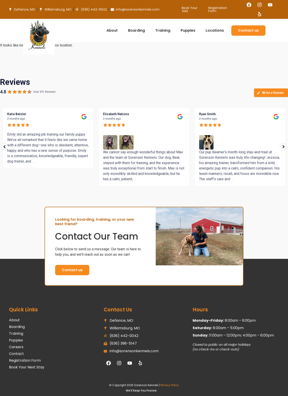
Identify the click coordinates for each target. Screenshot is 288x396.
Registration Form (217, 9)
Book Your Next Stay (26, 367)
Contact (16, 354)
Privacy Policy (169, 385)
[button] (72, 270)
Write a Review (270, 93)
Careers (16, 347)
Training (164, 30)
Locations (216, 30)
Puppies (189, 30)
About (113, 30)
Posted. (151, 390)
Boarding (137, 30)
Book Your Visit (189, 9)
